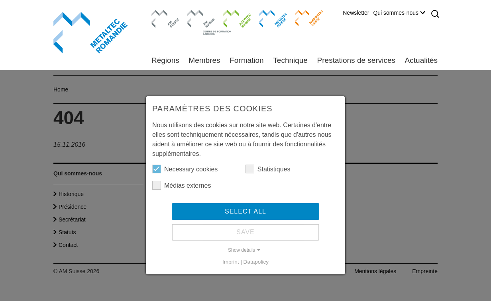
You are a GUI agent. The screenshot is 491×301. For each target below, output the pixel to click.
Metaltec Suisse (268, 18)
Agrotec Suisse (231, 18)
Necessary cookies (185, 169)
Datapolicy (256, 262)
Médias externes (181, 185)
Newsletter (356, 13)
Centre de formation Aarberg (197, 22)
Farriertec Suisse (305, 18)
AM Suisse (162, 14)
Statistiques (268, 169)
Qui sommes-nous (399, 13)
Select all (245, 211)
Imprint (230, 262)
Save (245, 232)
